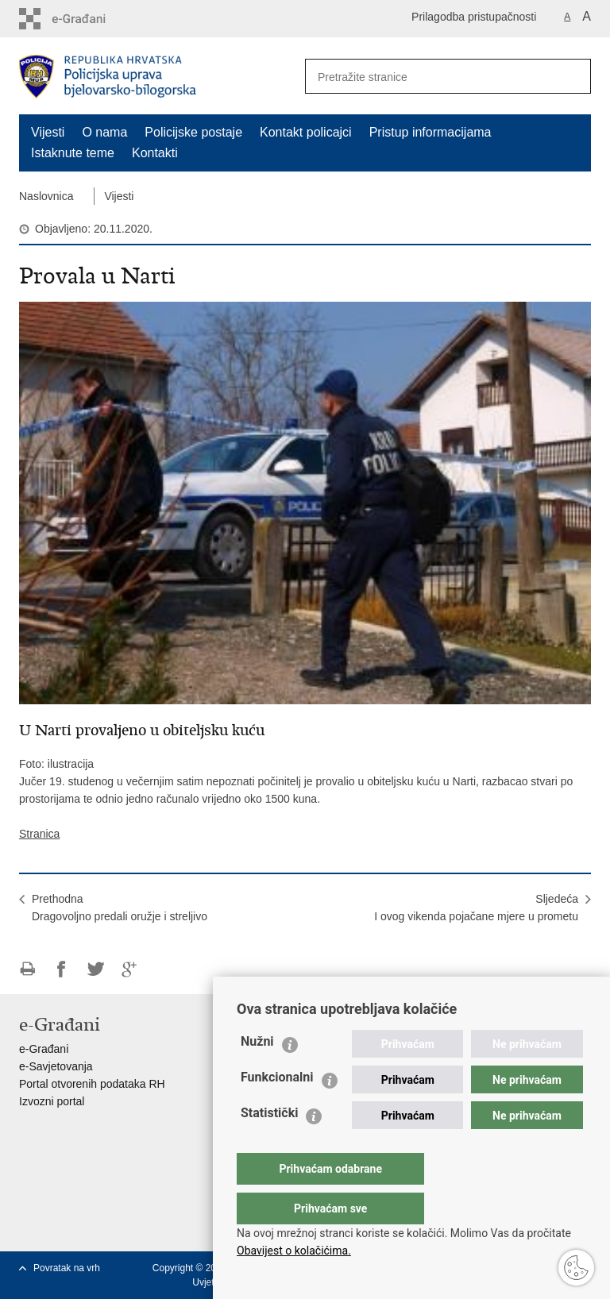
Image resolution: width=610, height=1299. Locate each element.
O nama (104, 132)
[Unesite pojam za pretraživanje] (425, 77)
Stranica (39, 833)
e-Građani (43, 1049)
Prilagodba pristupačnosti (473, 16)
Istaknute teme (72, 153)
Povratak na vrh (66, 1268)
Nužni (257, 1073)
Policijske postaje (193, 132)
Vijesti (47, 132)
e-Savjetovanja (56, 1066)
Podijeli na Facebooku (61, 969)
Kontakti (155, 153)
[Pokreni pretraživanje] (572, 76)
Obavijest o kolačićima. (294, 1250)
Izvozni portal (51, 1101)
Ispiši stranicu (27, 969)
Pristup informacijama (430, 132)
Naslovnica (46, 196)
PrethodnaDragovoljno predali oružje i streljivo (119, 907)
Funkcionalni (277, 1108)
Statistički (269, 1144)
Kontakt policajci (306, 132)
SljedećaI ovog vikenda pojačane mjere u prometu (476, 907)
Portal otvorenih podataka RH (92, 1083)
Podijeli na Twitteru (95, 969)
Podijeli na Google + (130, 969)
